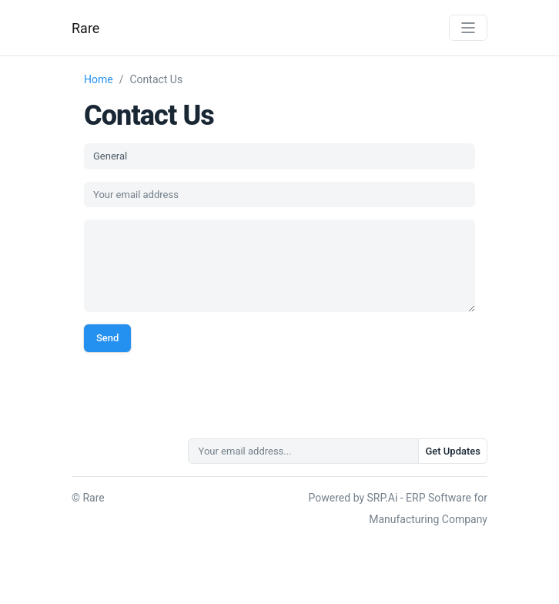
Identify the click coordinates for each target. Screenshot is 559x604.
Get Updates (452, 451)
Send (107, 338)
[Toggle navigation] (468, 28)
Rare (85, 28)
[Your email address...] (303, 451)
